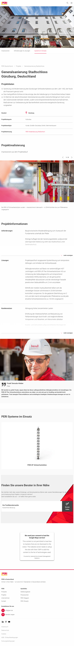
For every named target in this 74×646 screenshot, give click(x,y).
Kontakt (3, 601)
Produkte (4, 592)
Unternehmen (5, 598)
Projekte (18, 66)
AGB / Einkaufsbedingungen (9, 637)
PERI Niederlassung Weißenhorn (35, 132)
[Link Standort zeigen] (37, 614)
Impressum (4, 627)
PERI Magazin (25, 598)
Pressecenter (25, 595)
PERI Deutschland (7, 66)
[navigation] (37, 506)
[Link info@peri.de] (37, 610)
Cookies (3, 634)
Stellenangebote (25, 592)
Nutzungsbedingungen (8, 641)
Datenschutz (5, 630)
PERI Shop (24, 601)
